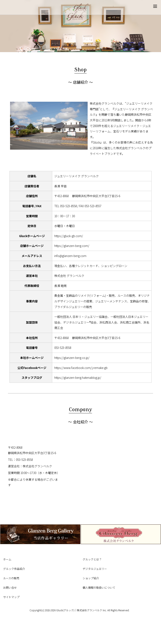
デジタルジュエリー (95, 569)
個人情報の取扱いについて (99, 588)
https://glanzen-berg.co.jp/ (72, 358)
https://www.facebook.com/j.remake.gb (81, 368)
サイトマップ (11, 597)
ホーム (7, 559)
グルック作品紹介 (14, 569)
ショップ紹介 (91, 578)
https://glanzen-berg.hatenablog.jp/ (77, 377)
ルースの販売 (11, 578)
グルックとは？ (92, 559)
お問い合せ (10, 588)
